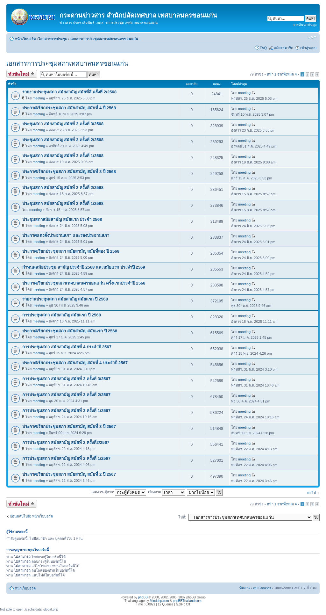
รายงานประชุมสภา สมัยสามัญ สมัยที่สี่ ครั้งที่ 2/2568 (69, 92)
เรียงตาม (166, 492)
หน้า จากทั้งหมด (282, 74)
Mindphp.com (159, 601)
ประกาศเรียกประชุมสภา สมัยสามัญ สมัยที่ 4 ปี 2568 (69, 107)
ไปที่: (182, 517)
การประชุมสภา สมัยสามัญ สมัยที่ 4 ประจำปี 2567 (66, 346)
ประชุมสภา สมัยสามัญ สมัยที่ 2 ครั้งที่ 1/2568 (62, 203)
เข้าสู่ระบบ (308, 48)
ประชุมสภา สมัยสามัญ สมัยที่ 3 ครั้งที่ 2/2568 (62, 139)
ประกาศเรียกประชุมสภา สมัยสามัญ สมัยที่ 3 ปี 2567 (69, 426)
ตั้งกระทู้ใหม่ (21, 74)
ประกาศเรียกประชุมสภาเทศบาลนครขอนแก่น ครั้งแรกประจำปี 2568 (83, 283)
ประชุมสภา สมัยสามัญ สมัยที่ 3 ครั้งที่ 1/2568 (62, 155)
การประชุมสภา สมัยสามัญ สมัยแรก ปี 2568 (61, 315)
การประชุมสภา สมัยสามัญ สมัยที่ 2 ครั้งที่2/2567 (65, 442)
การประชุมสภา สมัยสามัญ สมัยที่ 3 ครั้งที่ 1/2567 (66, 410)
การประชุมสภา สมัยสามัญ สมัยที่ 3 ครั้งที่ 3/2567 (66, 378)
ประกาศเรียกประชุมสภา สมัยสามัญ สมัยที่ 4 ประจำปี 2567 (75, 362)
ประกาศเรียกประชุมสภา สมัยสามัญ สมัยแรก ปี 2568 (69, 331)
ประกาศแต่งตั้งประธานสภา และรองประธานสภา (65, 235)
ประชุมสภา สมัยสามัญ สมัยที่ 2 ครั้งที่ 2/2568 (62, 187)
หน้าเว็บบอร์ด (25, 39)
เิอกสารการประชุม (53, 39)
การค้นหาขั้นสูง (304, 25)
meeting (38, 98)
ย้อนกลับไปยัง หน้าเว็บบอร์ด (31, 516)
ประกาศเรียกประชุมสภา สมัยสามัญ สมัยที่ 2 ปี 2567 (69, 474)
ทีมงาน (244, 588)
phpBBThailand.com (187, 601)
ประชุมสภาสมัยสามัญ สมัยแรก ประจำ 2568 (62, 219)
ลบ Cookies (262, 588)
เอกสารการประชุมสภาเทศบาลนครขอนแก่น (104, 39)
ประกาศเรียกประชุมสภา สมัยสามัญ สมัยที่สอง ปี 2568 (70, 251)
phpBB (143, 597)
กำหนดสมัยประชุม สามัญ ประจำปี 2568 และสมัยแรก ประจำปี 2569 (83, 267)
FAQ (263, 48)
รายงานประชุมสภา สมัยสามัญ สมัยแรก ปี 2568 (65, 299)
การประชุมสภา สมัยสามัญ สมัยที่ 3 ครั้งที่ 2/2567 (66, 394)
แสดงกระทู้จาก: (118, 492)
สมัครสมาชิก (283, 48)
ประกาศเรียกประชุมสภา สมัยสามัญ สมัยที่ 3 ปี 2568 (69, 171)
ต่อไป (311, 493)
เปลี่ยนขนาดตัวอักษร (311, 37)
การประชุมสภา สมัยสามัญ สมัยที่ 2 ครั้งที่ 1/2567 (66, 458)
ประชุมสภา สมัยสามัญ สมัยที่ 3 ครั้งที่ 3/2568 (62, 123)
